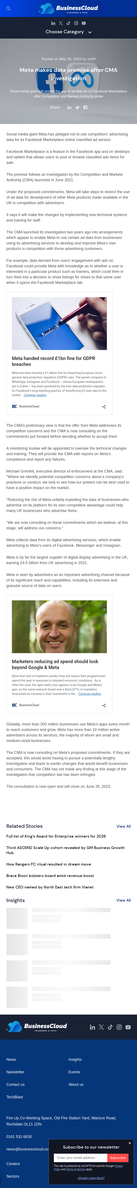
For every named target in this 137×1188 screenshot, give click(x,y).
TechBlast (14, 1097)
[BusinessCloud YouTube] (84, 23)
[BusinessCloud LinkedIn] (53, 23)
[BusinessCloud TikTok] (68, 23)
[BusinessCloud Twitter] (61, 23)
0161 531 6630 (19, 1137)
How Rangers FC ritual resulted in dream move (48, 864)
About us (76, 1084)
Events (74, 1072)
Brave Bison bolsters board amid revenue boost (50, 875)
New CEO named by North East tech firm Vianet (50, 887)
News (11, 1059)
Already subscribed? (91, 1178)
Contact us (15, 1084)
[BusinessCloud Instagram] (76, 23)
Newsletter (15, 1072)
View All (123, 826)
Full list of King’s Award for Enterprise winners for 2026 (56, 836)
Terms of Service (75, 1169)
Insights (75, 1059)
